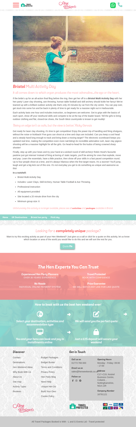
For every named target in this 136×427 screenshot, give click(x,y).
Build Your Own (48, 391)
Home (5, 217)
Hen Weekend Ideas (23, 367)
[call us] (120, 5)
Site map (17, 381)
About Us (17, 377)
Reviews (17, 391)
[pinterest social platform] (80, 380)
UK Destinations (19, 217)
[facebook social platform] (73, 380)
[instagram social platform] (76, 380)
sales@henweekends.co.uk (83, 371)
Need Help (46, 381)
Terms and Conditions (51, 367)
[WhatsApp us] (113, 5)
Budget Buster (48, 362)
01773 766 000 (79, 363)
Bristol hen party (39, 217)
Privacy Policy (48, 372)
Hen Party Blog (48, 377)
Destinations (19, 362)
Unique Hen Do (48, 386)
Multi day (55, 217)
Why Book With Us (22, 372)
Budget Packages (49, 357)
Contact (16, 357)
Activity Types (19, 386)
